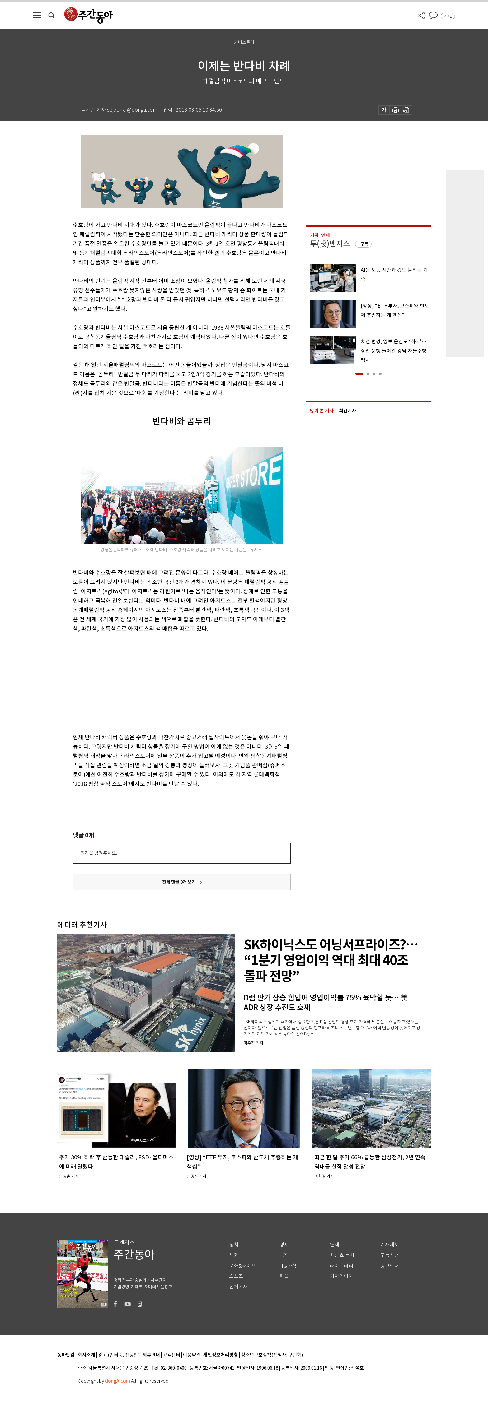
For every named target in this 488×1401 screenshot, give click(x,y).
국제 (284, 1255)
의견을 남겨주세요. (98, 853)
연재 (334, 1245)
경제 (284, 1245)
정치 (233, 1245)
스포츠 (236, 1276)
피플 (284, 1276)
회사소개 (86, 1355)
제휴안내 (151, 1355)
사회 (233, 1255)
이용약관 (191, 1355)
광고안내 (389, 1266)
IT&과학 (288, 1266)
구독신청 (389, 1255)
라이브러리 (341, 1266)
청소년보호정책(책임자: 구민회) (272, 1355)
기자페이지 (341, 1276)
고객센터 (171, 1355)
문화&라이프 (242, 1266)
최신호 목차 (342, 1255)
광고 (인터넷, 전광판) (119, 1355)
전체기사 (238, 1287)
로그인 (448, 16)
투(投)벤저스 (330, 243)
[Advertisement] (166, 682)
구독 (364, 244)
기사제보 (389, 1245)
